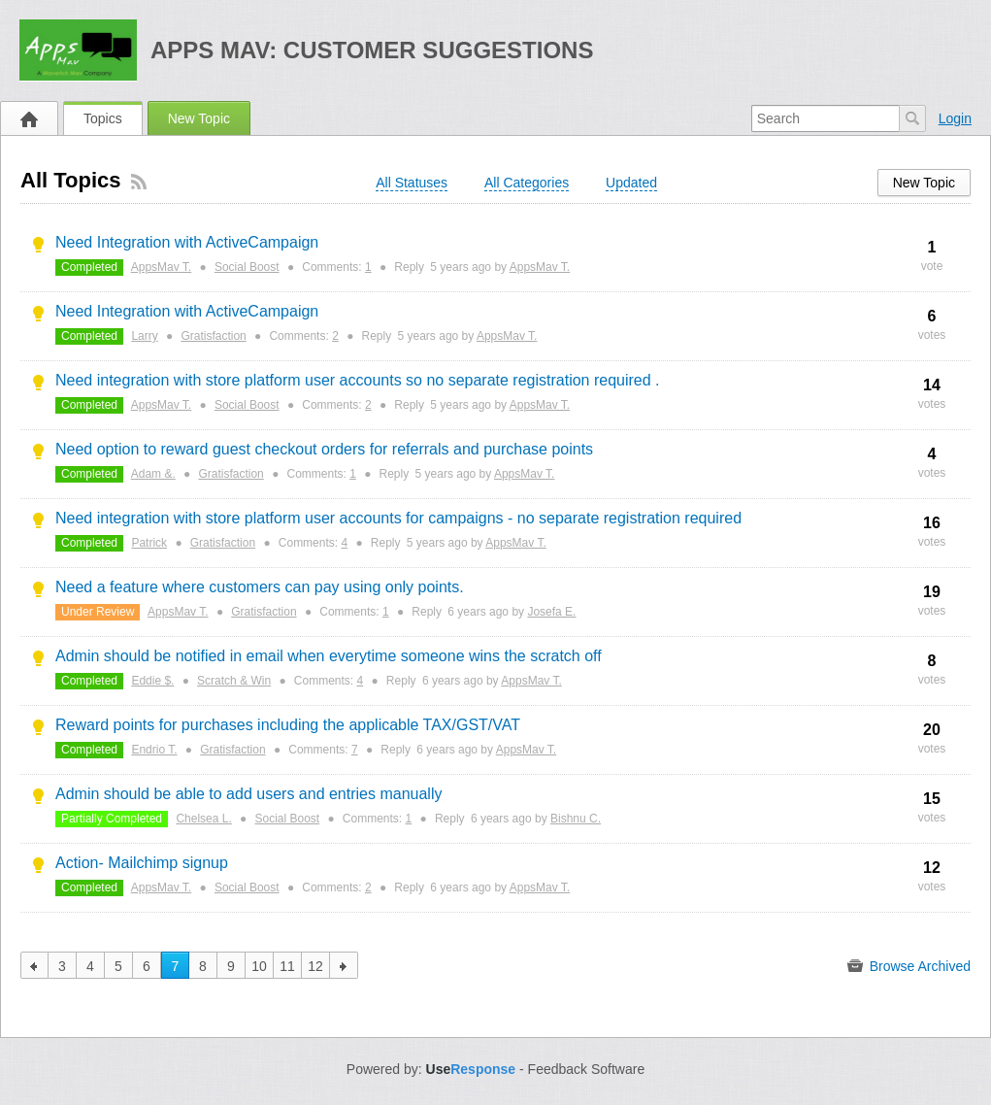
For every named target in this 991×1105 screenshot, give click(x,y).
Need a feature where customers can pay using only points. (259, 587)
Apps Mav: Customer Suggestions (372, 50)
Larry (144, 336)
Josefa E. (551, 612)
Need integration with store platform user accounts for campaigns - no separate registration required (398, 518)
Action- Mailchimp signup (141, 862)
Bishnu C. (575, 818)
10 (259, 966)
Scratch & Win (234, 680)
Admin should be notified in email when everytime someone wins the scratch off (328, 656)
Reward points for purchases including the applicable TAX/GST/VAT (287, 725)
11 (287, 966)
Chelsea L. (203, 818)
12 (315, 966)
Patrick (149, 543)
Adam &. (153, 474)
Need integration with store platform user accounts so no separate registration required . (357, 380)
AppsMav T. (161, 267)
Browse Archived (909, 966)
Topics (102, 118)
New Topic (199, 118)
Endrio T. (154, 749)
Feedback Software (586, 1069)
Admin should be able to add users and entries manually (248, 794)
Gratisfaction (213, 336)
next (344, 965)
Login (955, 118)
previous (34, 965)
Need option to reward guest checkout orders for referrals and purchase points (324, 449)
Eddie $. (152, 680)
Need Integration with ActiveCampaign (186, 242)
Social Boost (247, 267)
